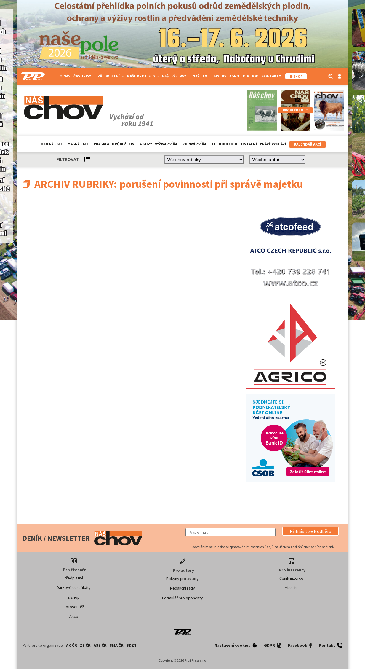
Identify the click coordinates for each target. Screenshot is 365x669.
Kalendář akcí (307, 144)
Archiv (220, 76)
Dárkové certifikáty (74, 587)
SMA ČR (117, 645)
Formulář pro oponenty (182, 597)
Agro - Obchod (244, 76)
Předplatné (110, 76)
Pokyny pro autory (182, 578)
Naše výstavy (176, 76)
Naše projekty (143, 76)
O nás (65, 76)
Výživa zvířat (167, 143)
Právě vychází (273, 143)
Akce (73, 616)
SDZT (132, 645)
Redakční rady (182, 588)
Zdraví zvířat (195, 143)
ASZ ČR (100, 645)
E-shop (74, 597)
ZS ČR (85, 645)
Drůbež (119, 143)
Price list (291, 587)
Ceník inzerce (291, 578)
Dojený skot (52, 143)
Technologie (225, 143)
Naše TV (202, 76)
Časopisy (84, 76)
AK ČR (71, 645)
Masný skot (79, 143)
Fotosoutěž (74, 606)
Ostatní (249, 143)
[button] (310, 531)
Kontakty (271, 76)
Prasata (101, 143)
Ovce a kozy (140, 143)
